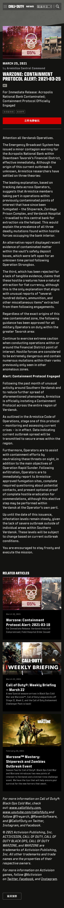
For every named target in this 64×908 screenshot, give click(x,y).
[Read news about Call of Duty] (30, 6)
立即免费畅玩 (31, 120)
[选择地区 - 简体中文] (44, 6)
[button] (5, 6)
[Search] (57, 6)
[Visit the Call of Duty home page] (16, 6)
